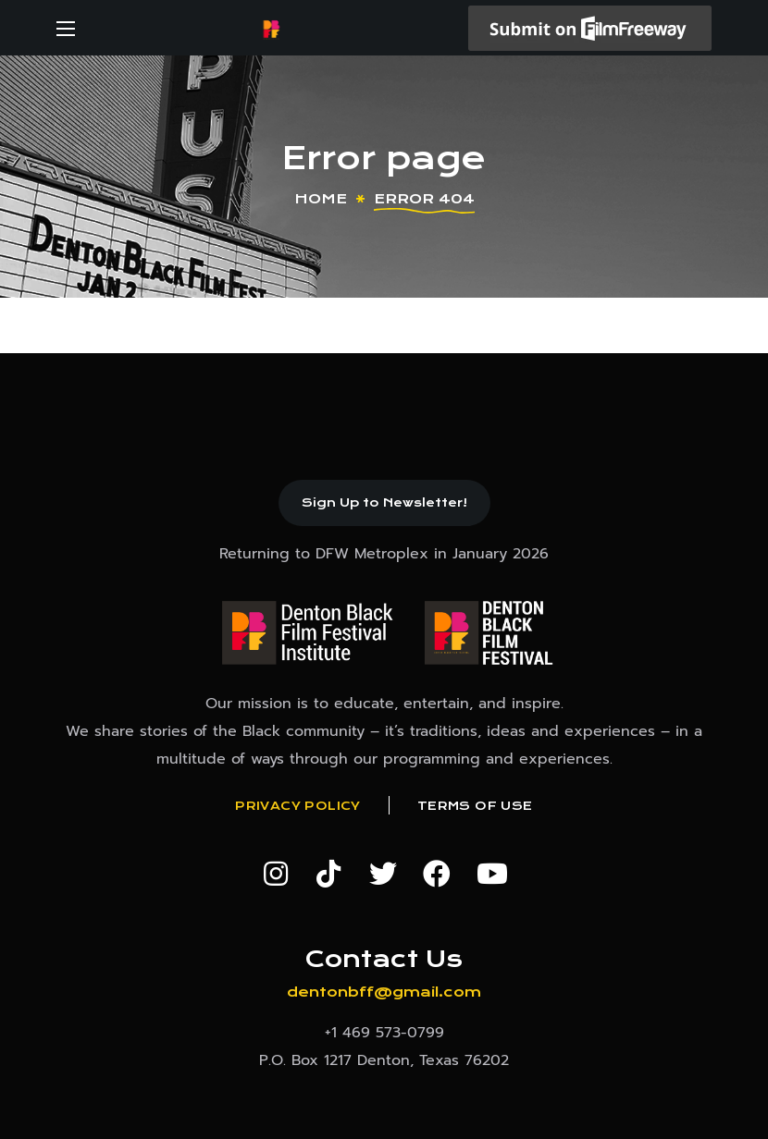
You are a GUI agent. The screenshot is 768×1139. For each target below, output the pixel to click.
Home (320, 198)
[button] (384, 503)
